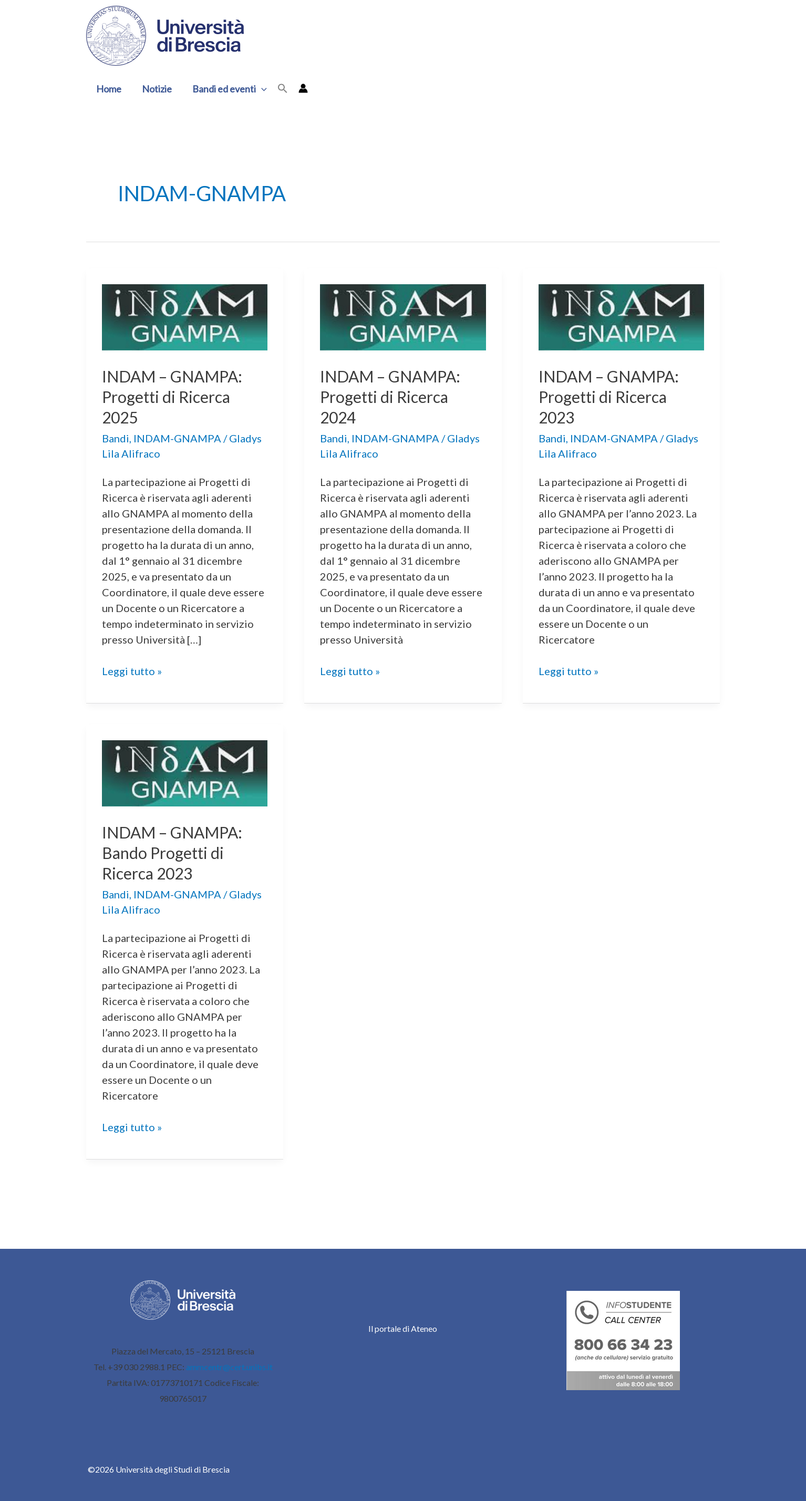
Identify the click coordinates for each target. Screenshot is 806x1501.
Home (108, 89)
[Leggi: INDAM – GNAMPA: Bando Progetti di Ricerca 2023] (184, 771)
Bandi (115, 438)
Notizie (155, 89)
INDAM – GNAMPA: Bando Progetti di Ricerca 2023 (172, 853)
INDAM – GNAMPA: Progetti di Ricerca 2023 (609, 397)
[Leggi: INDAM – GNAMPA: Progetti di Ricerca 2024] (402, 315)
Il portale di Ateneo (402, 1328)
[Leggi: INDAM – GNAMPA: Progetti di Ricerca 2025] (184, 315)
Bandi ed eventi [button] (226, 89)
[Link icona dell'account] (298, 88)
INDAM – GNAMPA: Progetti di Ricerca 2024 (390, 397)
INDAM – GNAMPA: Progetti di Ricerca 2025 (172, 397)
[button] (257, 89)
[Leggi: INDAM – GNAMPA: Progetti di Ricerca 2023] (621, 315)
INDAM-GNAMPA (177, 438)
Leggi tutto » (132, 671)
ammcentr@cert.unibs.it (229, 1367)
